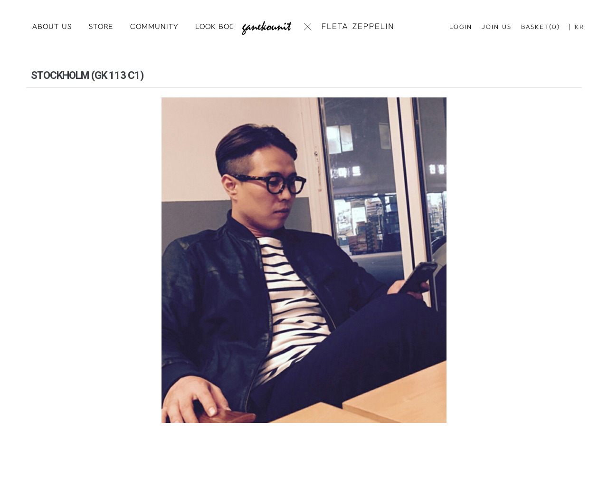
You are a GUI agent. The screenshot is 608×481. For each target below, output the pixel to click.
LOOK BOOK (217, 27)
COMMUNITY (154, 27)
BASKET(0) (540, 27)
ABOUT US (52, 27)
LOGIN (460, 27)
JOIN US (497, 27)
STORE (101, 27)
